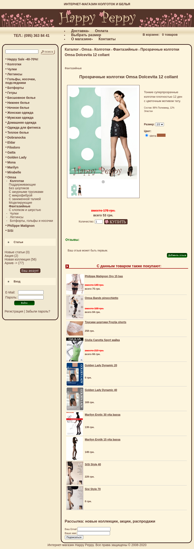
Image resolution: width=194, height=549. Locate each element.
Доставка (79, 31)
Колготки (14, 64)
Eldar (11, 142)
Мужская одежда (20, 117)
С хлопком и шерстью (25, 210)
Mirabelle (14, 172)
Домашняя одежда (21, 122)
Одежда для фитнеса (23, 127)
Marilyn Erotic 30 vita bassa (102, 414)
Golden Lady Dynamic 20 (101, 365)
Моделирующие (20, 202)
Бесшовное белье (21, 97)
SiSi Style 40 (93, 464)
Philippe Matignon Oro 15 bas (104, 276)
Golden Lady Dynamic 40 (101, 390)
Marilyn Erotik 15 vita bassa (102, 439)
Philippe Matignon (21, 225)
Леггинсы (14, 74)
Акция (9, 256)
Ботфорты (15, 88)
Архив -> (11, 263)
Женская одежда (20, 112)
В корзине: (151, 34)
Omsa (86, 49)
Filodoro (13, 147)
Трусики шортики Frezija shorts (105, 322)
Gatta (11, 152)
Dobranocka (16, 137)
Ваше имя (71, 533)
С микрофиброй (20, 195)
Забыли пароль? (38, 311)
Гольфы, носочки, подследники (20, 81)
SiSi (10, 230)
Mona (11, 162)
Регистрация (14, 311)
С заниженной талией (25, 199)
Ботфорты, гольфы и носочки (31, 220)
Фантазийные (125, 49)
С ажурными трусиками (26, 192)
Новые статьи (15, 252)
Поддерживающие (22, 184)
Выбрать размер (86, 35)
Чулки (12, 69)
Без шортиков (19, 188)
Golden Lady (16, 157)
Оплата (101, 31)
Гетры (12, 93)
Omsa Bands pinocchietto (101, 298)
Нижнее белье (18, 102)
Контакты (107, 39)
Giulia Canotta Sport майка (102, 340)
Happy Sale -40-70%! (22, 59)
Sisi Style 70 (93, 489)
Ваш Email (71, 529)
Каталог (72, 49)
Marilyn (12, 167)
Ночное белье (18, 107)
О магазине (81, 39)
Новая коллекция (17, 259)
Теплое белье (18, 132)
